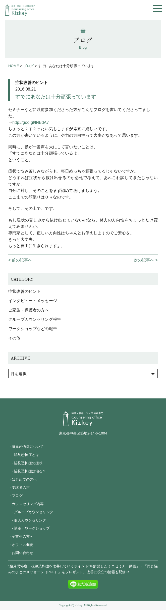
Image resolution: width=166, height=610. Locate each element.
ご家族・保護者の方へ (28, 310)
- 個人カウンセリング (27, 520)
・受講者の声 (19, 487)
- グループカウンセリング (30, 512)
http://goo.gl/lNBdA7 (30, 122)
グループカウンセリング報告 (34, 319)
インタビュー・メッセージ (32, 301)
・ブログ (15, 495)
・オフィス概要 (20, 545)
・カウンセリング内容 (26, 504)
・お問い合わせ (20, 553)
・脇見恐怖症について (26, 447)
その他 (14, 338)
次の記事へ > (146, 260)
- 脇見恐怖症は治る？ (27, 471)
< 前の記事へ (20, 260)
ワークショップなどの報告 (32, 329)
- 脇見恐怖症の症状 (25, 463)
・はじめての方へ (22, 479)
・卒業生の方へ (20, 536)
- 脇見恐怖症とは (23, 455)
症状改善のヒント (31, 82)
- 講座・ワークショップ (29, 528)
